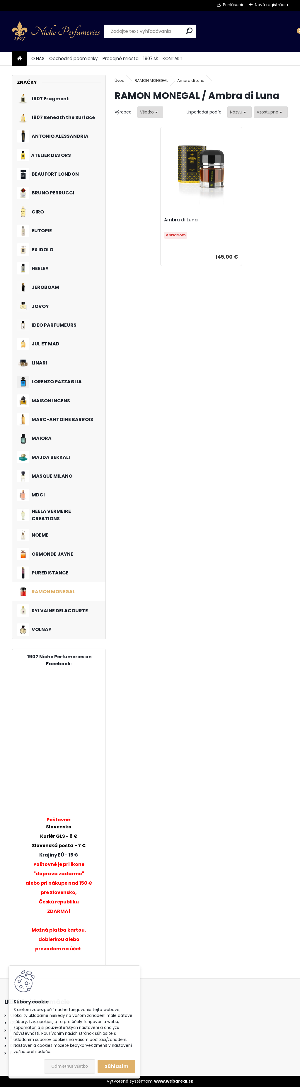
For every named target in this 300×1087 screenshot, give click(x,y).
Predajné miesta (121, 58)
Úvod (120, 80)
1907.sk (150, 58)
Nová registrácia (271, 5)
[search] (189, 31)
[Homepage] (19, 58)
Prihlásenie (234, 5)
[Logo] (56, 31)
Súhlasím (116, 1066)
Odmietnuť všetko (69, 1066)
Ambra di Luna (190, 80)
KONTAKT (173, 58)
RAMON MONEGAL (151, 80)
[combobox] (239, 112)
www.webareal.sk (173, 1081)
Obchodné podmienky (73, 58)
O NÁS (38, 58)
